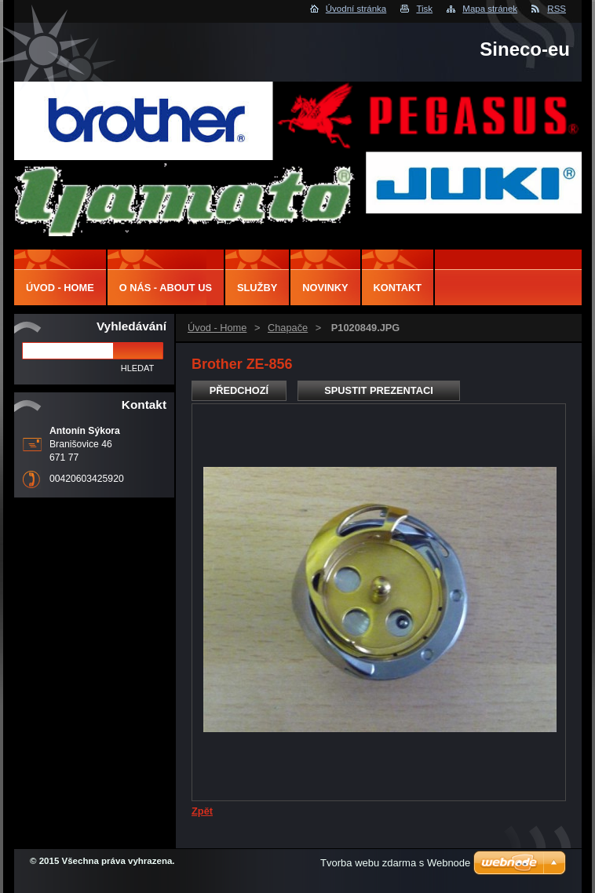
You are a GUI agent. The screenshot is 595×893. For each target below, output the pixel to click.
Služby (257, 287)
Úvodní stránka (356, 8)
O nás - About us (165, 287)
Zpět (202, 811)
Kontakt (398, 287)
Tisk (424, 8)
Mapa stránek (489, 8)
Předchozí (239, 390)
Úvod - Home (217, 328)
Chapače (288, 328)
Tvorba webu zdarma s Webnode (395, 863)
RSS (556, 8)
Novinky (325, 287)
